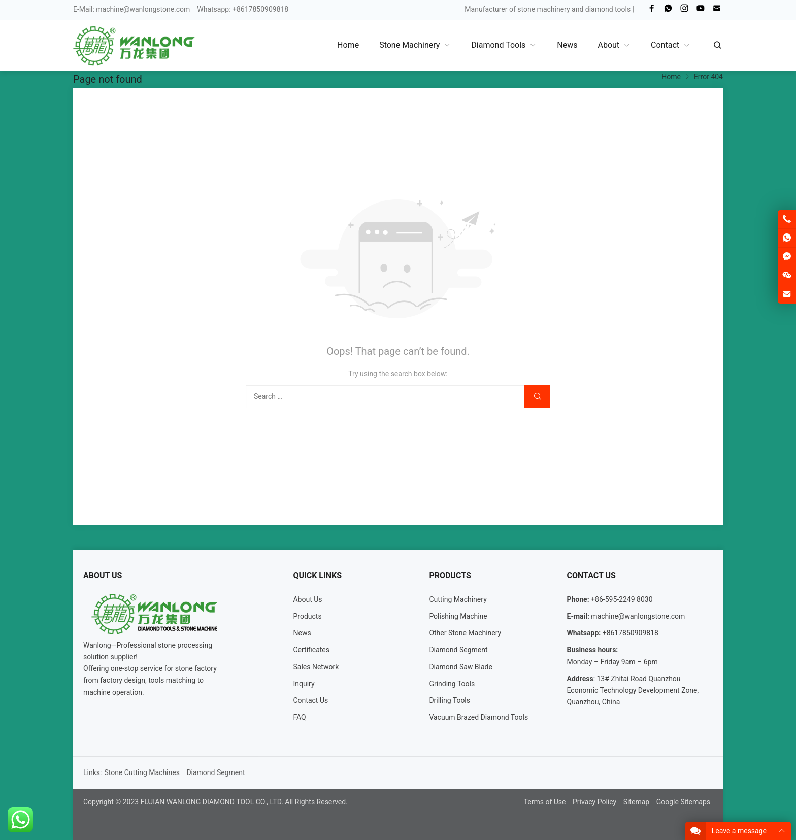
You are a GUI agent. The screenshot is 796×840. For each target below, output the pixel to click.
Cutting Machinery (457, 599)
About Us (307, 599)
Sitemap (636, 802)
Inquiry (303, 684)
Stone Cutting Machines (142, 772)
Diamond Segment (458, 650)
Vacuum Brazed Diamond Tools (478, 717)
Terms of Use (545, 802)
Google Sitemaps (683, 802)
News (302, 633)
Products (307, 616)
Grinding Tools (452, 684)
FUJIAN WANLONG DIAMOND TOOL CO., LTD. (212, 802)
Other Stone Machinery (465, 633)
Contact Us (310, 700)
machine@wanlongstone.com (143, 9)
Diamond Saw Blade (460, 667)
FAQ (299, 717)
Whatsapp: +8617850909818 (242, 9)
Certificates (311, 650)
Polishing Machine (458, 616)
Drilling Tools (449, 700)
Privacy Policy (594, 802)
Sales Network (316, 667)
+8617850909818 (630, 633)
